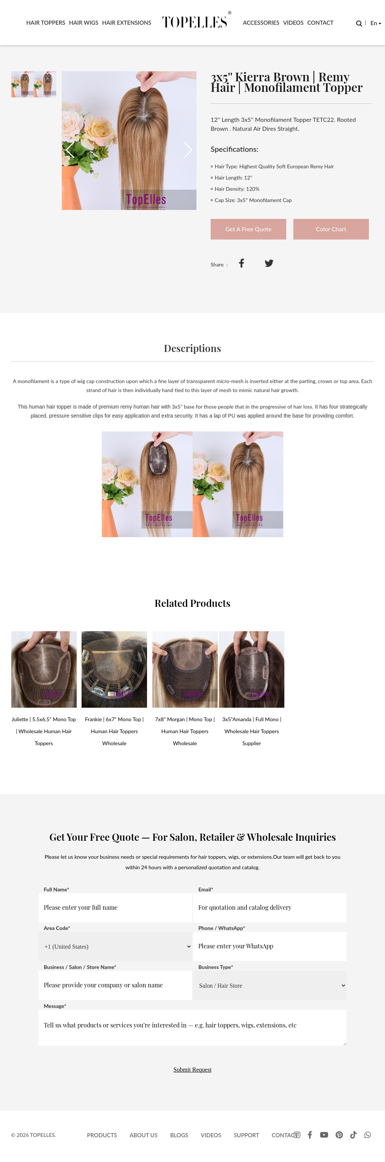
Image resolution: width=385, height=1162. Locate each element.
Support (246, 1135)
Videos (293, 22)
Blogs (179, 1135)
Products (102, 1135)
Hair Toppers (45, 22)
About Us (143, 1135)
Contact (320, 22)
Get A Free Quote (249, 228)
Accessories (261, 22)
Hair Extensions (126, 22)
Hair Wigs (83, 22)
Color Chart (331, 228)
